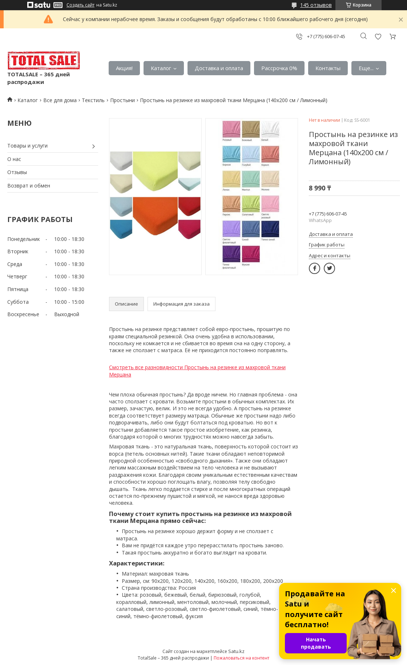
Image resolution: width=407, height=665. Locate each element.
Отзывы (17, 172)
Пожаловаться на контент (241, 658)
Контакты (327, 68)
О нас (14, 159)
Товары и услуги (27, 145)
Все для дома (60, 100)
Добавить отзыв (378, 36)
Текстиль (93, 100)
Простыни (122, 100)
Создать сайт (80, 5)
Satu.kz (236, 651)
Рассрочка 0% (279, 68)
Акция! (124, 68)
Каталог (161, 68)
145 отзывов (316, 4)
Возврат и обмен (28, 185)
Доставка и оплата (219, 68)
